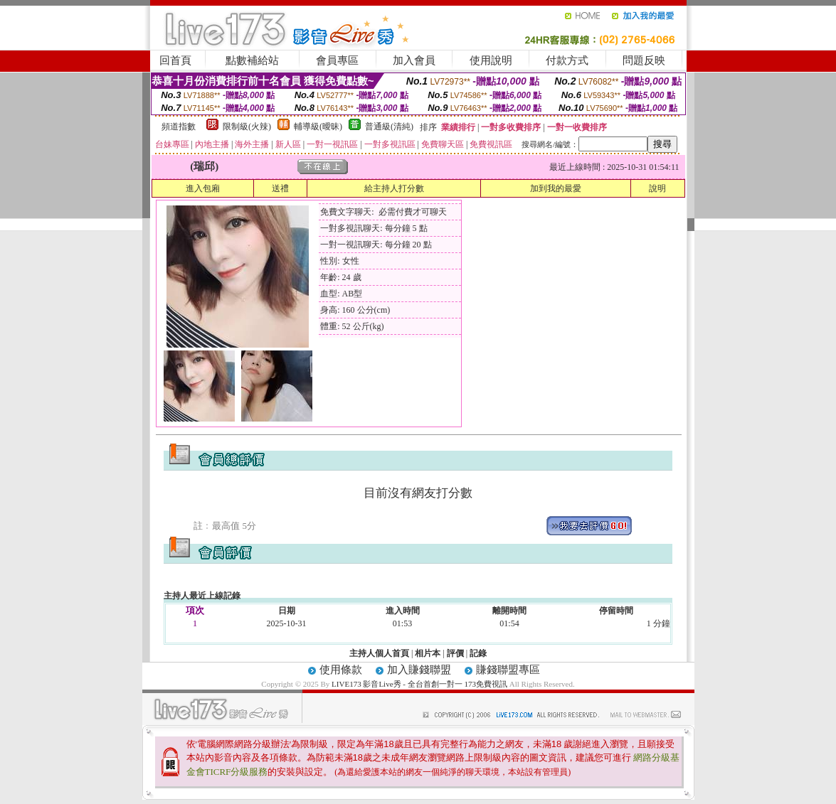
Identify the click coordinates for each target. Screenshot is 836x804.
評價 (455, 653)
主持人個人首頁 (379, 653)
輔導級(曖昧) (318, 127)
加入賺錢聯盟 (419, 669)
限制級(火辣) (247, 127)
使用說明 (491, 60)
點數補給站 (252, 60)
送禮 (280, 188)
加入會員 (414, 60)
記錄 (478, 653)
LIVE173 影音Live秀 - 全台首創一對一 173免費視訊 (419, 684)
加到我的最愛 (555, 188)
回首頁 (175, 60)
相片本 (427, 653)
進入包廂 (203, 188)
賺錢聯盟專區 (508, 669)
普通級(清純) (389, 127)
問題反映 (644, 60)
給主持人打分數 (394, 188)
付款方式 (567, 60)
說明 (657, 188)
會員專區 (337, 60)
